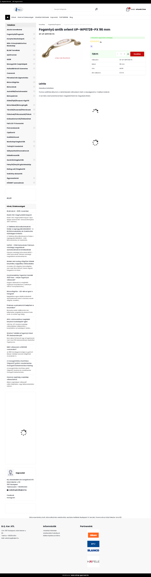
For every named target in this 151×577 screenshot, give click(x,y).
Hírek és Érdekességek (25, 17)
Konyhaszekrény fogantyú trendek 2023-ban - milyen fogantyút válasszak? (20, 277)
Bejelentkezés (6, 2)
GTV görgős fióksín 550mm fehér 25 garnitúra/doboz (24, 454)
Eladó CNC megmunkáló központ (19, 215)
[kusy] (120, 54)
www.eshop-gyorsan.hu (80, 575)
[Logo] (18, 9)
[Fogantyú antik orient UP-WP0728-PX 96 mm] (61, 48)
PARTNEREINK (63, 17)
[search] (97, 9)
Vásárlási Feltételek (42, 17)
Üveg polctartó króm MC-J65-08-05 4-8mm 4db (78, 142)
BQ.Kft (9, 198)
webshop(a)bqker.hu (18, 490)
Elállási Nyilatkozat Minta (51, 536)
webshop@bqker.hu (12, 538)
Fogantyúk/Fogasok (54, 24)
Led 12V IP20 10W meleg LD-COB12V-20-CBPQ (104, 142)
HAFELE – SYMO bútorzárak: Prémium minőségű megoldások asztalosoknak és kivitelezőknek (20, 247)
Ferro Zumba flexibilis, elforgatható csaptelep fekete (26, 410)
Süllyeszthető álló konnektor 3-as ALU (132, 148)
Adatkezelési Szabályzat (51, 533)
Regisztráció (18, 2)
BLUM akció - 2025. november (18, 211)
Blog (71, 17)
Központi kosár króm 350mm (25, 431)
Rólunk (14, 17)
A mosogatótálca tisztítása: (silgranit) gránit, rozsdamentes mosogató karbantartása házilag (20, 363)
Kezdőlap (42, 24)
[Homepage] (7, 17)
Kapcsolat (54, 17)
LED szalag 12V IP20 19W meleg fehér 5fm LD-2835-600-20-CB (51, 148)
